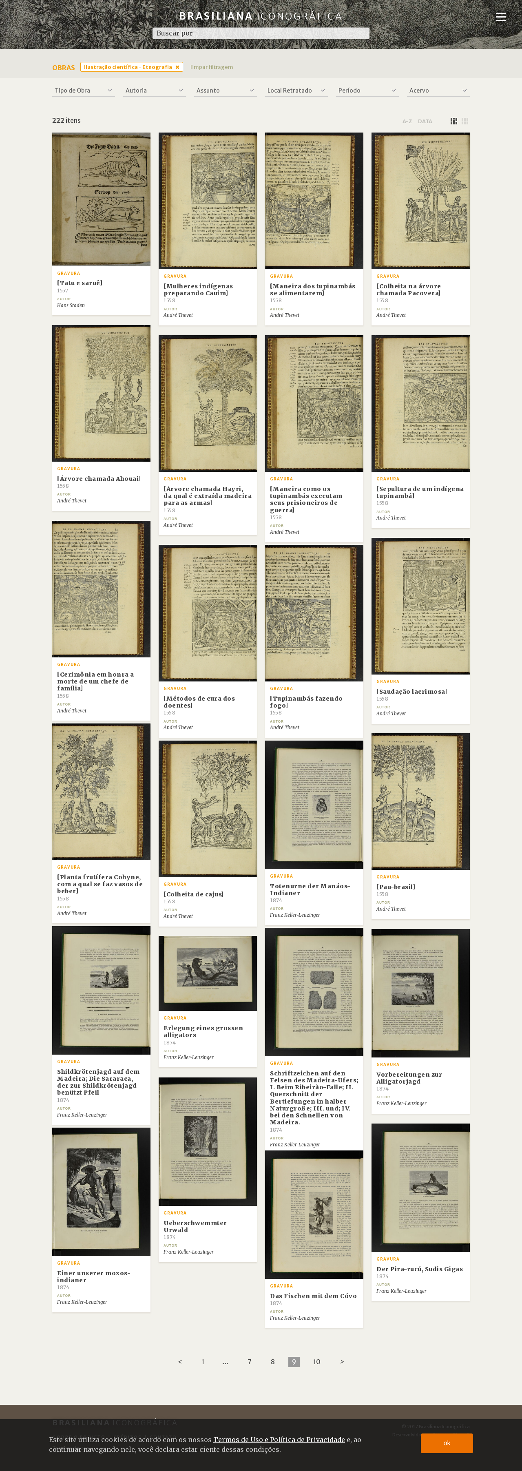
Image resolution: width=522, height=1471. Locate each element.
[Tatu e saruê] (79, 286)
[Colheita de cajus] (194, 898)
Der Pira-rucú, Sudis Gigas (419, 1272)
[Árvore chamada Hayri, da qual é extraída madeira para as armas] (208, 499)
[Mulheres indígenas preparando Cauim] (198, 293)
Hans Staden (71, 305)
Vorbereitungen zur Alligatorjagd (409, 1081)
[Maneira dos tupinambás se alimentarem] (313, 293)
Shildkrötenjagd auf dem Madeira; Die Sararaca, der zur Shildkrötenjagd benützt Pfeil (98, 1085)
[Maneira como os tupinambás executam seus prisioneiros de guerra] (306, 502)
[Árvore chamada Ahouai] (99, 482)
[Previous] (180, 1362)
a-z (407, 121)
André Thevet (178, 315)
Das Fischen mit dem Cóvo (313, 1299)
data (425, 121)
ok (447, 1443)
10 (317, 1362)
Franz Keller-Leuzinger (295, 915)
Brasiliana (261, 16)
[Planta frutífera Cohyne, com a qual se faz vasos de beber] (100, 888)
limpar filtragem (211, 67)
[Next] (342, 1362)
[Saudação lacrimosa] (411, 695)
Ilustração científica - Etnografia (128, 67)
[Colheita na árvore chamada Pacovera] (408, 293)
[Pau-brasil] (395, 890)
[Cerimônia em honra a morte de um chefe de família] (95, 685)
